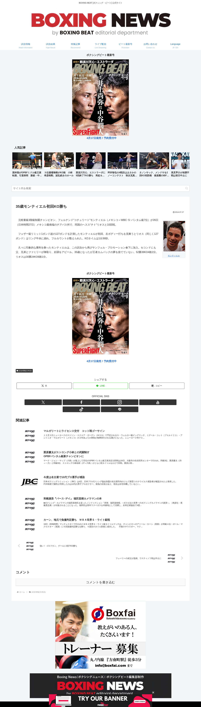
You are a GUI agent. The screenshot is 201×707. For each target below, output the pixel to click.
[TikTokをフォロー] (110, 402)
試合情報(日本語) (24, 371)
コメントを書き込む (100, 576)
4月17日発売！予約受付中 (101, 138)
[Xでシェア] (44, 386)
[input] (100, 188)
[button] (184, 165)
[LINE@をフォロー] (117, 402)
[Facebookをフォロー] (91, 402)
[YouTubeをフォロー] (104, 402)
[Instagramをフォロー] (97, 402)
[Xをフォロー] (84, 402)
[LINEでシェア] (100, 386)
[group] (27, 165)
